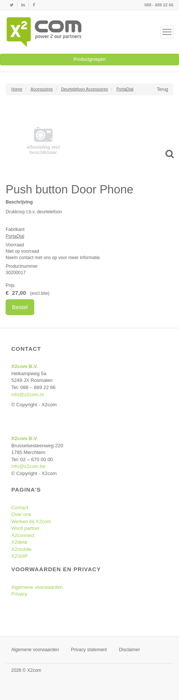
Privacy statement (89, 649)
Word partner (25, 528)
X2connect (22, 535)
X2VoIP (19, 556)
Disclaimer (129, 649)
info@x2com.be (28, 466)
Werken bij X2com (31, 521)
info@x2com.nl (27, 394)
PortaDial (15, 236)
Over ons (21, 514)
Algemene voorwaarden (37, 587)
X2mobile (21, 549)
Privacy (19, 594)
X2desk (19, 542)
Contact (19, 507)
